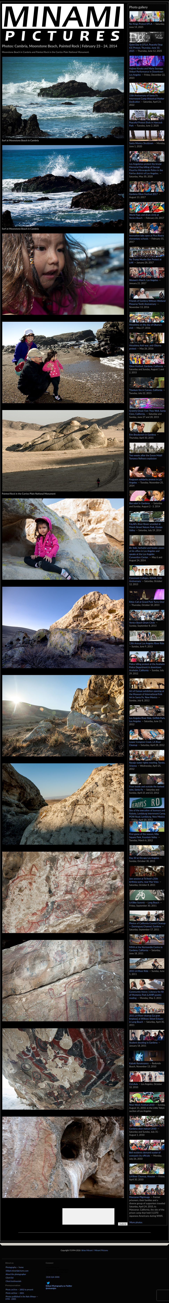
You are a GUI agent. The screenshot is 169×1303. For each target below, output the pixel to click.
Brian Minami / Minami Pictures (94, 1250)
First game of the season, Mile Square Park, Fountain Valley (146, 834)
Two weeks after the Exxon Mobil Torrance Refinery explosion (146, 455)
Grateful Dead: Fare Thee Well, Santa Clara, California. (147, 410)
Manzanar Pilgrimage (146, 1195)
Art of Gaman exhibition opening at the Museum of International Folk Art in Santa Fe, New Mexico (146, 692)
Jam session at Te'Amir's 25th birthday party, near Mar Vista (146, 878)
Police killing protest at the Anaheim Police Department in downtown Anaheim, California (147, 665)
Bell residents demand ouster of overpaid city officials (146, 1152)
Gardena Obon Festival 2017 (146, 192)
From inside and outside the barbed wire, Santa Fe (146, 786)
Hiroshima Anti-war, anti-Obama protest (146, 345)
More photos (136, 1222)
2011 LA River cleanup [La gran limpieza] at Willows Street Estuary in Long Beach (146, 1017)
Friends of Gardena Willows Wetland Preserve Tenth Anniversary (147, 300)
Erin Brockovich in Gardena (146, 433)
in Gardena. (146, 501)
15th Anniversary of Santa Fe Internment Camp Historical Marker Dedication (146, 97)
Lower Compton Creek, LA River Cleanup (146, 741)
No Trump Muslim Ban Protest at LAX (146, 259)
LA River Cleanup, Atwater (146, 1174)
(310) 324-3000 (52, 1277)
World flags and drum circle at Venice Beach (146, 214)
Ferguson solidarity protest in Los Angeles (146, 479)
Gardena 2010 (146, 1127)
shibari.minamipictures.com (17, 1271)
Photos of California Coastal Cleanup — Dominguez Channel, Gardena (147, 923)
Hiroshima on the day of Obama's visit (146, 324)
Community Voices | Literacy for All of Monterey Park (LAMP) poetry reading (146, 993)
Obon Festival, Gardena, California (146, 364)
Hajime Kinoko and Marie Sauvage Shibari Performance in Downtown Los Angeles (146, 70)
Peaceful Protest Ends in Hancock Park (146, 122)
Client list (9, 1278)
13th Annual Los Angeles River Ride (146, 641)
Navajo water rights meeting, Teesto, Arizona (147, 762)
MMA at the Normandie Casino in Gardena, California (146, 947)
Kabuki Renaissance (146, 1061)
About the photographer (16, 1274)
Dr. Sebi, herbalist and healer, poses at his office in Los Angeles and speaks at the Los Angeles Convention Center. (146, 551)
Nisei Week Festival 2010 (146, 1103)
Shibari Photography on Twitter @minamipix (59, 1285)
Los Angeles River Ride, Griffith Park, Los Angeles (147, 718)
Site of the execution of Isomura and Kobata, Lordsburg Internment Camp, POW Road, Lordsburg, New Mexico (147, 811)
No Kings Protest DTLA (146, 22)
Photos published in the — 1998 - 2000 (21, 1297)
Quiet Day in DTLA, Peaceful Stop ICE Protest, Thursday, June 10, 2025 (146, 46)
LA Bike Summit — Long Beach (146, 901)
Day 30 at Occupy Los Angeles (146, 856)
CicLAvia (146, 1082)
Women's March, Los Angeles (146, 278)
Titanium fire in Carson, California (146, 388)
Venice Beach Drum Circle (146, 621)
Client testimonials (13, 1281)
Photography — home (14, 1267)
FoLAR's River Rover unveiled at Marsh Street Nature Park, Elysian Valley (146, 525)
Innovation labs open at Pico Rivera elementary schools (146, 235)
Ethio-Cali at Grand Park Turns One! (146, 600)
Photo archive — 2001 (15, 1293)
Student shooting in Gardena (146, 1041)
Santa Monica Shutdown (146, 141)
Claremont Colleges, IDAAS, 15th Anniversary (146, 578)
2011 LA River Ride (146, 969)
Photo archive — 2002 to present (19, 1289)
